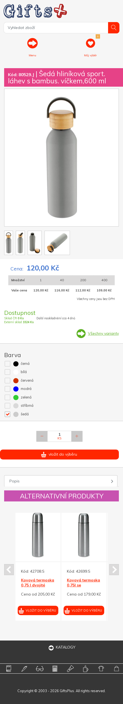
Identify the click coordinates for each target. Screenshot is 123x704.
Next (114, 569)
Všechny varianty (103, 333)
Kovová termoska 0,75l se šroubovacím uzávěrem (83, 588)
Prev (9, 569)
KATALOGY (62, 647)
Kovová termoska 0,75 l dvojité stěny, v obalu (37, 585)
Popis (14, 481)
